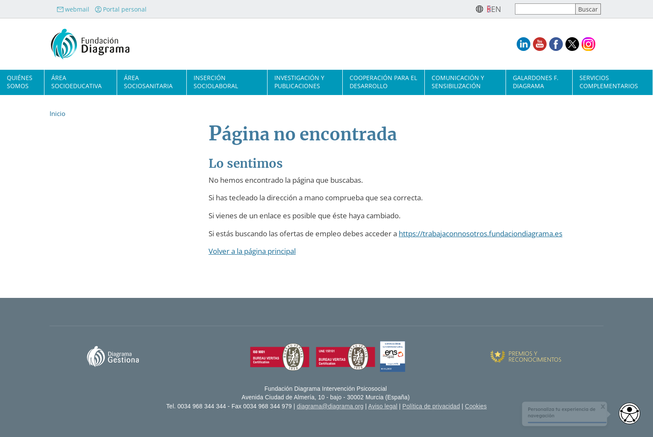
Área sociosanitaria (148, 82)
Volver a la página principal (252, 251)
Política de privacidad (431, 406)
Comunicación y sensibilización (458, 82)
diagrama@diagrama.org (330, 406)
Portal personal (120, 9)
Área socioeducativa (76, 82)
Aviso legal (382, 406)
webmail (72, 9)
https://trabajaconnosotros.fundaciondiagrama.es (480, 233)
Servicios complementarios (608, 82)
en (496, 9)
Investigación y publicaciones (299, 82)
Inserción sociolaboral (216, 82)
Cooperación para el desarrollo (383, 82)
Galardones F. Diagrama (536, 82)
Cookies (476, 406)
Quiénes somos (19, 82)
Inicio (57, 113)
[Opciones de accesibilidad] (629, 413)
